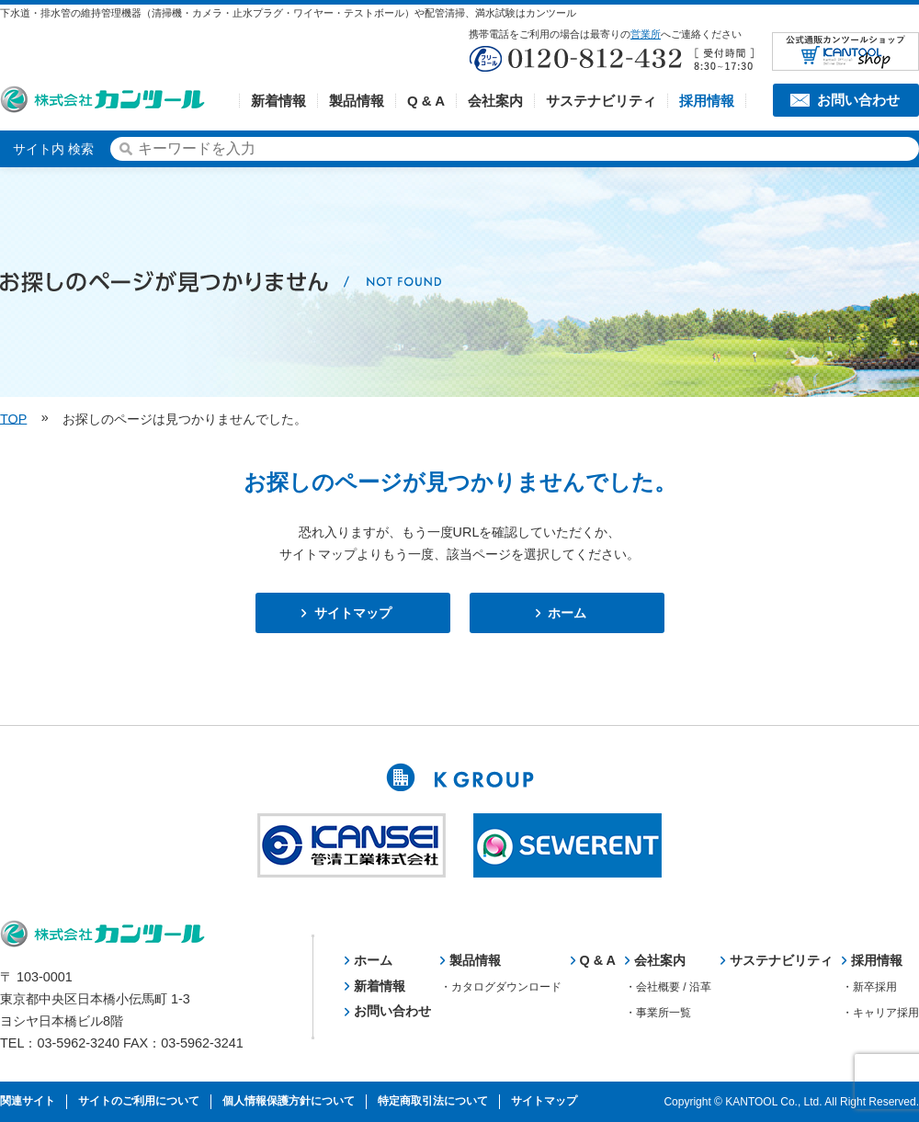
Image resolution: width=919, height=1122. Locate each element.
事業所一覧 (663, 1012)
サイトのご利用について (138, 1100)
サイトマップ (352, 613)
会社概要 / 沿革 (673, 986)
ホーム (567, 613)
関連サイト (27, 1100)
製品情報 (356, 100)
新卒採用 (875, 986)
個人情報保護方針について (288, 1100)
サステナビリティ (601, 100)
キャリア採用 (886, 1012)
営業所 (645, 34)
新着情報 (278, 100)
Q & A (426, 100)
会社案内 (495, 100)
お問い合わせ (858, 100)
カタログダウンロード (506, 986)
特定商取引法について (433, 1100)
